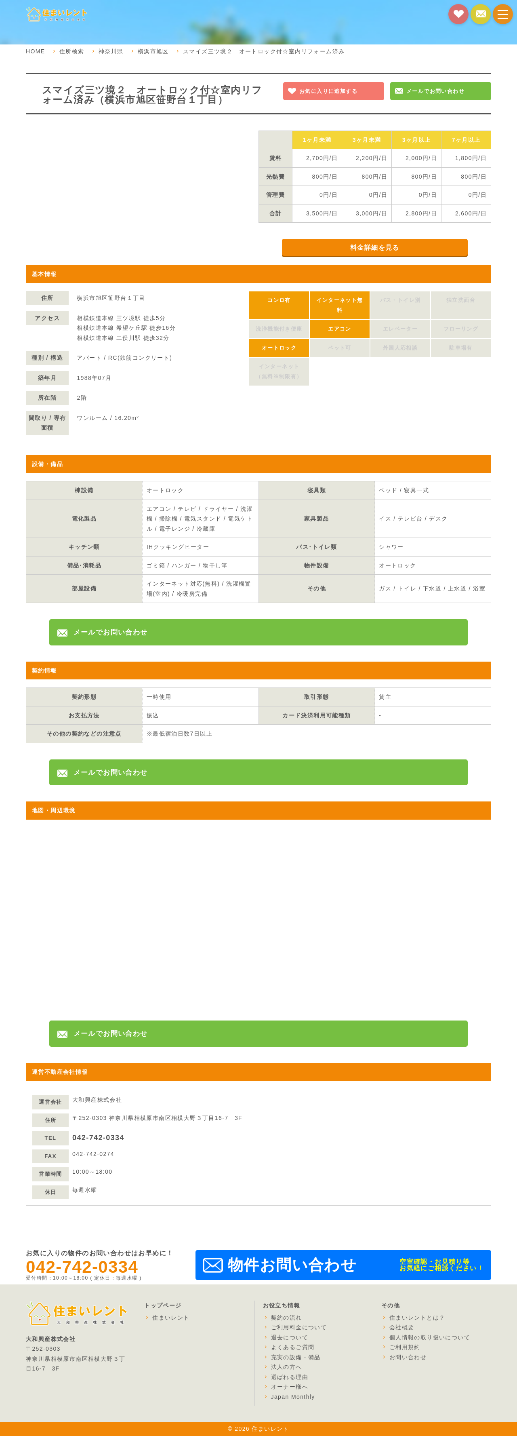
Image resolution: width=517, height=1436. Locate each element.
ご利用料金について (299, 1327)
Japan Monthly (293, 1397)
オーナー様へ (289, 1386)
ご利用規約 (404, 1347)
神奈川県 (111, 51)
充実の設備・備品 (296, 1357)
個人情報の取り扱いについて (429, 1337)
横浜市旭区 (153, 51)
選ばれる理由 (289, 1377)
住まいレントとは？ (417, 1317)
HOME (35, 51)
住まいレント (170, 1317)
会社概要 (401, 1327)
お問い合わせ (408, 1357)
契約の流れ (286, 1317)
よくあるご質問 (293, 1347)
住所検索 (71, 51)
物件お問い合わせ (292, 1265)
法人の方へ (286, 1367)
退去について (289, 1337)
